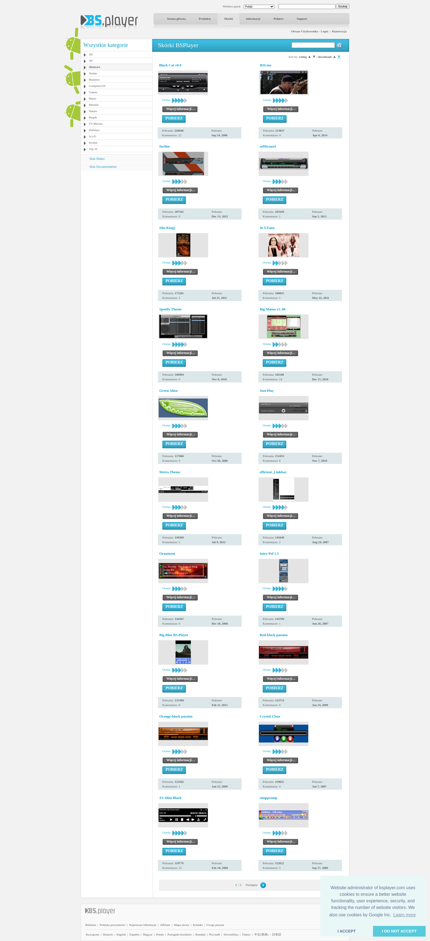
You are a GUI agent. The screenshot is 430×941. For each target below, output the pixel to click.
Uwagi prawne (215, 924)
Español (134, 934)
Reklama (90, 924)
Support (302, 18)
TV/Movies (96, 123)
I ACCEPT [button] (347, 931)
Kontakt (197, 924)
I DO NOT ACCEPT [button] (399, 931)
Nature (93, 111)
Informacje (253, 18)
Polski (160, 934)
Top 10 (93, 149)
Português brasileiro (180, 934)
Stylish (93, 142)
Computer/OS (97, 85)
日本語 (276, 934)
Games (93, 92)
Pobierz (279, 18)
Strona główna (176, 18)
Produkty (205, 18)
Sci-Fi (92, 136)
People (93, 117)
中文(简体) (261, 934)
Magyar (147, 934)
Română (201, 934)
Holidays (94, 130)
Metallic (94, 104)
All (91, 54)
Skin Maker (97, 159)
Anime (93, 73)
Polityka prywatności (112, 924)
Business (94, 79)
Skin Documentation (103, 167)
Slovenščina (231, 934)
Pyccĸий (214, 934)
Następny (252, 884)
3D (90, 60)
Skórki (228, 18)
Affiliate (165, 924)
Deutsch (108, 934)
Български (92, 934)
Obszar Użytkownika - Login (309, 31)
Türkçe (246, 934)
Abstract (94, 67)
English (121, 934)
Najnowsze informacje (142, 924)
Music (93, 98)
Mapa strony (181, 924)
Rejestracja (339, 31)
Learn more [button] (404, 914)
